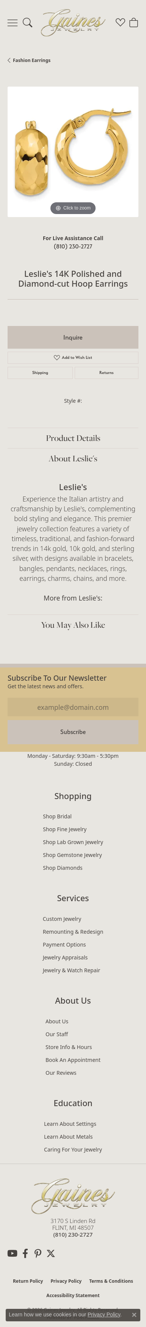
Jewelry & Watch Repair (71, 970)
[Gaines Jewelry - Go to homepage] (73, 1195)
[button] (27, 22)
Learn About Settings (70, 1123)
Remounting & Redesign (73, 931)
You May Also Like (73, 624)
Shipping (40, 372)
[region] (73, 152)
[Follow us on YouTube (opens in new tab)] (12, 1253)
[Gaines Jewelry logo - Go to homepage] (73, 22)
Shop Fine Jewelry (64, 829)
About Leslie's (73, 458)
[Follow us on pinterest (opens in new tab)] (37, 1253)
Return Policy (28, 1281)
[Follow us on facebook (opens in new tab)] (25, 1253)
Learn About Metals (68, 1136)
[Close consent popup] (134, 1315)
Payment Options (64, 944)
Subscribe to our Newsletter (57, 678)
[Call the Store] (73, 1234)
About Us (57, 1021)
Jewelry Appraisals (65, 957)
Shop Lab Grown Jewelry (73, 842)
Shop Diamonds (62, 867)
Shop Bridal (57, 816)
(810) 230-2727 (73, 246)
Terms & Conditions (111, 1281)
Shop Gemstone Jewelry (72, 854)
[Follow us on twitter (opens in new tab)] (50, 1253)
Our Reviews (61, 1072)
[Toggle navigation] (12, 22)
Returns (106, 372)
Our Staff (57, 1034)
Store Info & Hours (69, 1047)
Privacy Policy (66, 1281)
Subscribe (73, 732)
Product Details (73, 438)
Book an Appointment (73, 1059)
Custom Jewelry (62, 918)
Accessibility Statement (72, 1295)
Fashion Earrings (31, 60)
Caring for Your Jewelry (73, 1149)
